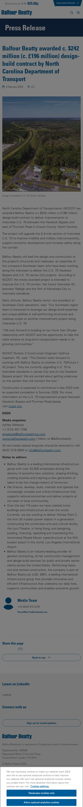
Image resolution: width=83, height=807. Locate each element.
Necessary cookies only (41, 798)
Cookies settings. (39, 791)
